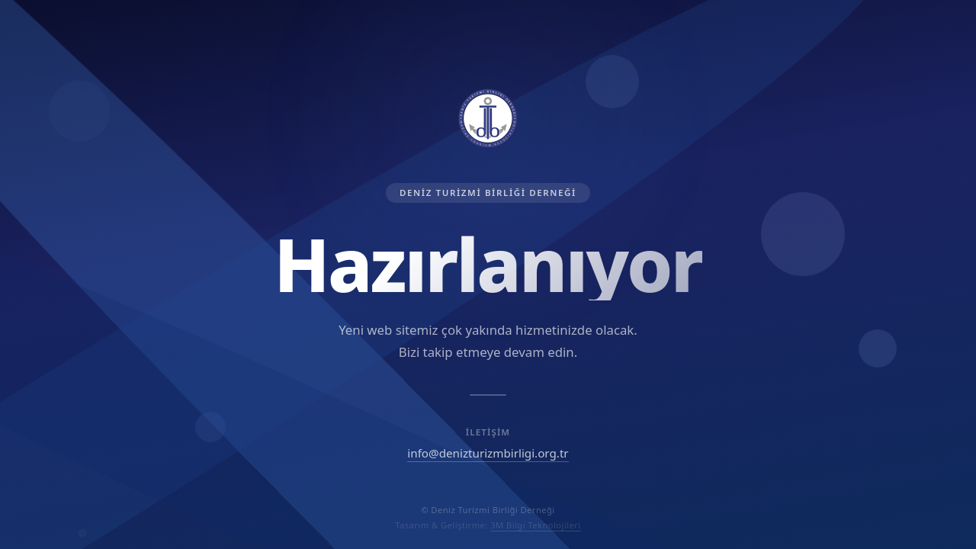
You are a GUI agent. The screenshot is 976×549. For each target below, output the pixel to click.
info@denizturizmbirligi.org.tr (487, 453)
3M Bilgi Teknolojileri (535, 525)
